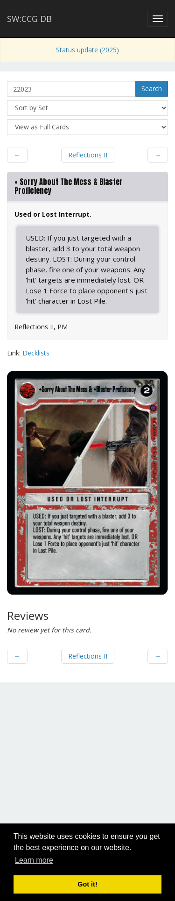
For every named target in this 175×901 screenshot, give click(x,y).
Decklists (35, 352)
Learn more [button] (34, 860)
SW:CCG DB (29, 18)
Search (151, 88)
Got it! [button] (87, 884)
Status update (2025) (87, 49)
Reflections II (87, 154)
